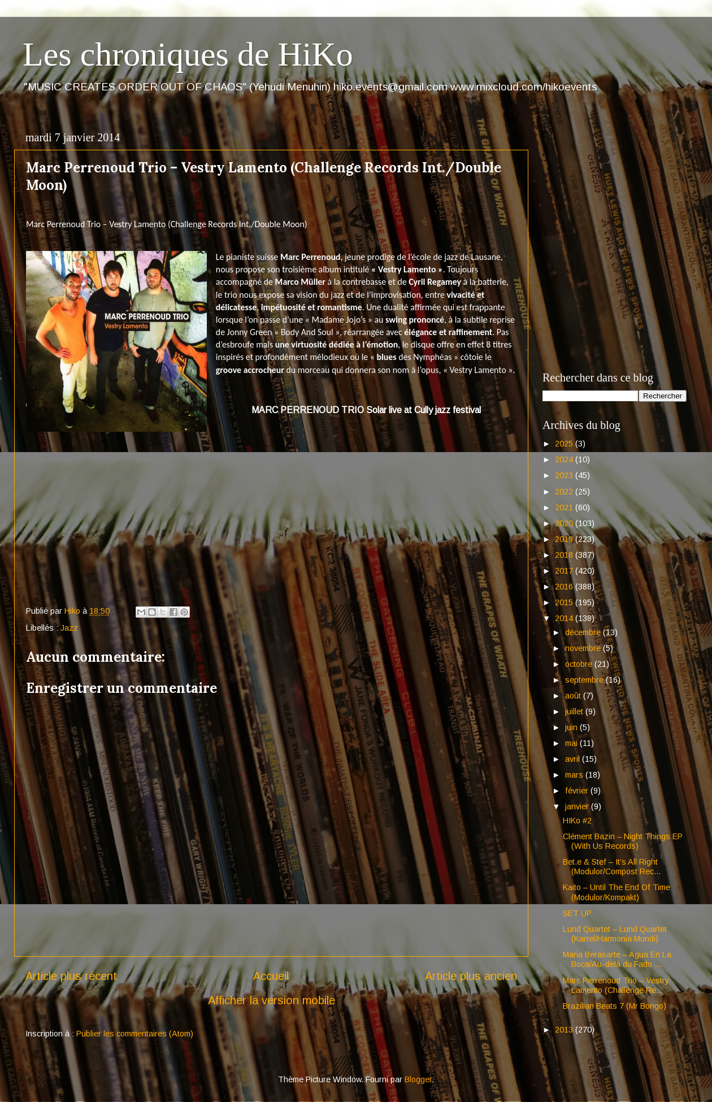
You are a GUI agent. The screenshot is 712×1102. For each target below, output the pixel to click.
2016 (565, 586)
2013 (565, 1029)
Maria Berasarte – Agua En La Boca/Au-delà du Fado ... (617, 959)
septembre (585, 679)
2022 (565, 491)
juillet (575, 711)
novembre (584, 648)
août (574, 695)
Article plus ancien (471, 976)
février (578, 790)
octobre (579, 664)
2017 (565, 570)
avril (573, 758)
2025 (565, 443)
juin (572, 727)
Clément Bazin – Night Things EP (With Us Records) (623, 841)
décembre (584, 632)
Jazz (69, 627)
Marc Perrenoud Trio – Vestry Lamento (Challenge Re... (616, 985)
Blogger (418, 1079)
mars (575, 774)
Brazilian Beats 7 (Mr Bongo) (614, 1005)
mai (572, 743)
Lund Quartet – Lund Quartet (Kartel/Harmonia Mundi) (615, 934)
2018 (565, 554)
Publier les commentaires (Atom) (134, 1033)
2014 (565, 618)
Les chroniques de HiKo (188, 54)
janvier (578, 806)
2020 (565, 523)
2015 (565, 602)
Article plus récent (71, 976)
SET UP (577, 913)
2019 (565, 539)
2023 (565, 475)
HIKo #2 (577, 820)
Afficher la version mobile (271, 1000)
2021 (565, 507)
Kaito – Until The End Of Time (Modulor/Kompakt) (616, 892)
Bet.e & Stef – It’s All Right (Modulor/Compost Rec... (612, 866)
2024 (565, 459)
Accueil (271, 976)
